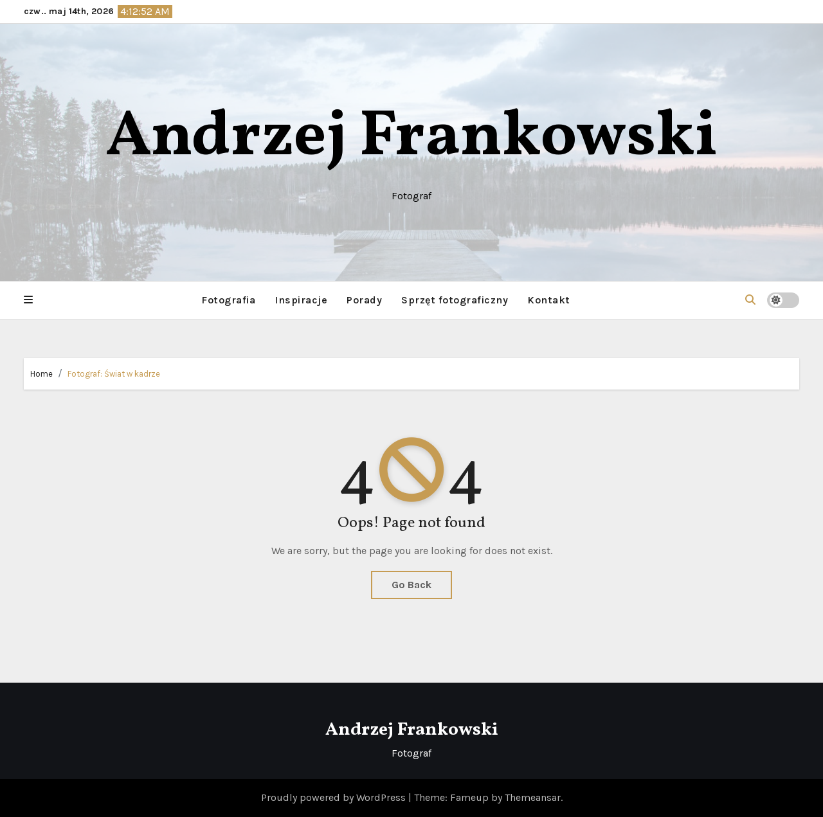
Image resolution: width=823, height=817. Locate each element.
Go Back (411, 585)
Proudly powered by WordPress (334, 797)
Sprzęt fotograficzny (454, 300)
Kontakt (548, 300)
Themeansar (533, 797)
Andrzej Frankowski (411, 138)
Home (41, 374)
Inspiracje (301, 300)
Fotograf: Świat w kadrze (114, 374)
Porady (364, 300)
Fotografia (228, 300)
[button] (28, 300)
